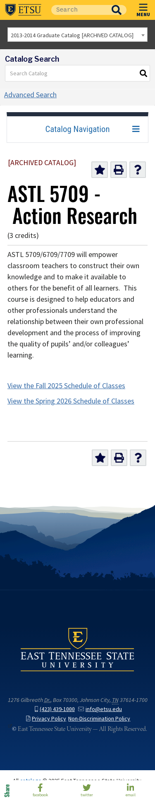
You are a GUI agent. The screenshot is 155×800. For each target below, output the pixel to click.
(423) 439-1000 (55, 709)
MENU (143, 8)
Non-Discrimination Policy (99, 719)
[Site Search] (79, 10)
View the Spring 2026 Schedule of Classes (70, 401)
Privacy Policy (46, 719)
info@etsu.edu (100, 709)
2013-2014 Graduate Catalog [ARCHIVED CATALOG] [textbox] (72, 35)
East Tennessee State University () (23, 10)
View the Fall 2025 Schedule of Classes (66, 386)
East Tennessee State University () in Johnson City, (77, 649)
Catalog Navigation (77, 129)
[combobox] (77, 34)
